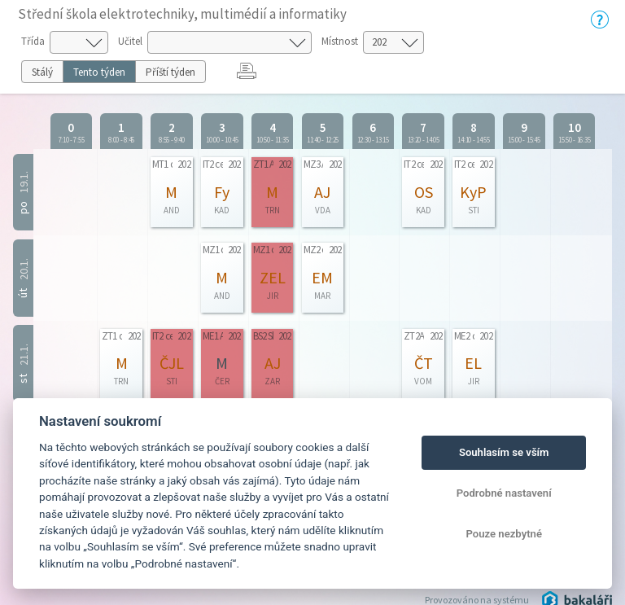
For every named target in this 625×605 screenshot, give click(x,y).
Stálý (42, 72)
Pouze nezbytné (503, 534)
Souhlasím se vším (504, 452)
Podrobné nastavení (504, 493)
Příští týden (170, 72)
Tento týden (99, 72)
